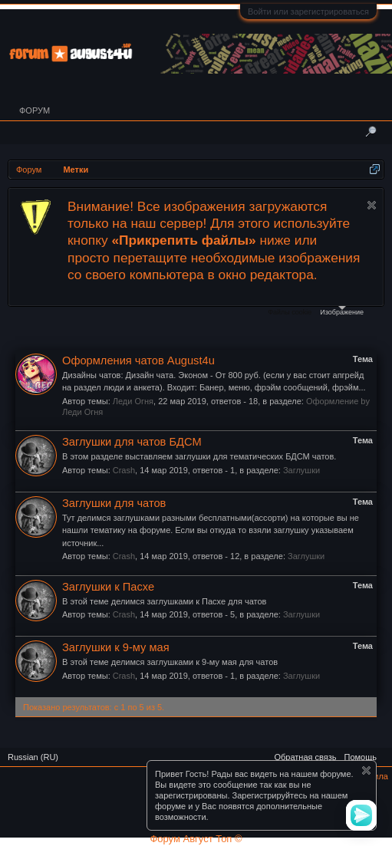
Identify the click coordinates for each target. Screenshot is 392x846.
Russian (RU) (33, 757)
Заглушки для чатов (114, 503)
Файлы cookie (289, 312)
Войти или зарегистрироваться (308, 11)
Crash (124, 470)
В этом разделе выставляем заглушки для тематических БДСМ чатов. (199, 456)
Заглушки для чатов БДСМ (132, 442)
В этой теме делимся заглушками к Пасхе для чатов (164, 601)
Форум (34, 110)
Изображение (342, 311)
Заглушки (301, 470)
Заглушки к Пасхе (108, 587)
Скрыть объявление (371, 205)
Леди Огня (133, 401)
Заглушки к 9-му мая (116, 647)
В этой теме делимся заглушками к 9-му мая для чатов (170, 662)
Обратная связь (305, 757)
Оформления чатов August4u (138, 360)
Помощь (360, 757)
